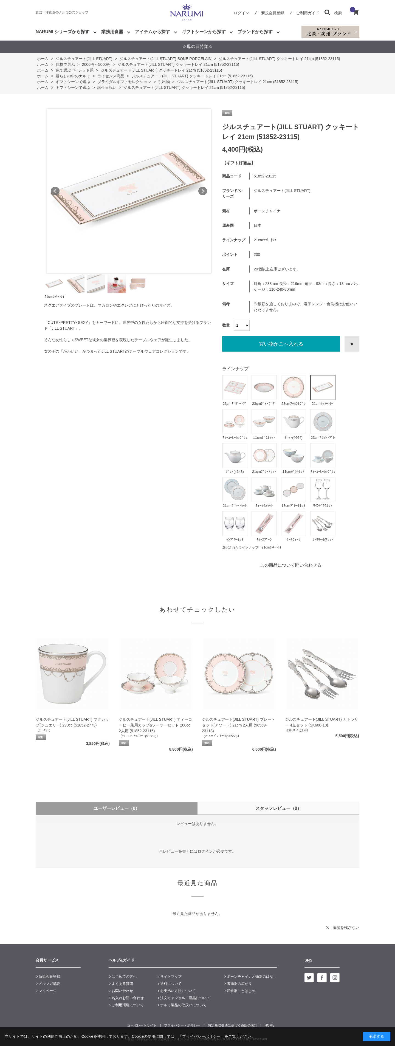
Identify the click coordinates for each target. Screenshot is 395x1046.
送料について (171, 984)
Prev (55, 191)
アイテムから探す (152, 31)
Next (202, 191)
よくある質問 (122, 984)
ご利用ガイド (307, 13)
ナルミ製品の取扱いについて (183, 1005)
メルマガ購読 (49, 984)
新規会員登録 (272, 13)
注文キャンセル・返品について (185, 998)
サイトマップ (171, 976)
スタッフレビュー (278, 808)
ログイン (241, 13)
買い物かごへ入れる (281, 344)
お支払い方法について (178, 991)
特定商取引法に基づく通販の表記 (232, 1025)
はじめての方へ (124, 976)
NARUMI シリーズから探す (62, 31)
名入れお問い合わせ (128, 998)
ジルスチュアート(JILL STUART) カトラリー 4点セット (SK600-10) (321, 722)
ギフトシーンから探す (204, 31)
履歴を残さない (345, 927)
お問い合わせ (122, 991)
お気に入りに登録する (352, 344)
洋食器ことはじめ (241, 991)
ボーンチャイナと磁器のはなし (252, 976)
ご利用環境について (128, 1005)
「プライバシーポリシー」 (201, 1036)
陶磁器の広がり (239, 984)
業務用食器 (112, 31)
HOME (270, 1025)
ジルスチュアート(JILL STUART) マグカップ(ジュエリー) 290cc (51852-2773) (72, 722)
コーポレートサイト (142, 1025)
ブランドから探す (255, 31)
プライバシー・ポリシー (182, 1025)
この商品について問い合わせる (290, 565)
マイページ (48, 991)
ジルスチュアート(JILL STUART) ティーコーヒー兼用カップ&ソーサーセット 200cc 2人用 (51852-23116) (155, 725)
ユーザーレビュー (117, 808)
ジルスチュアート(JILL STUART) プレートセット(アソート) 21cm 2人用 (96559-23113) (238, 725)
